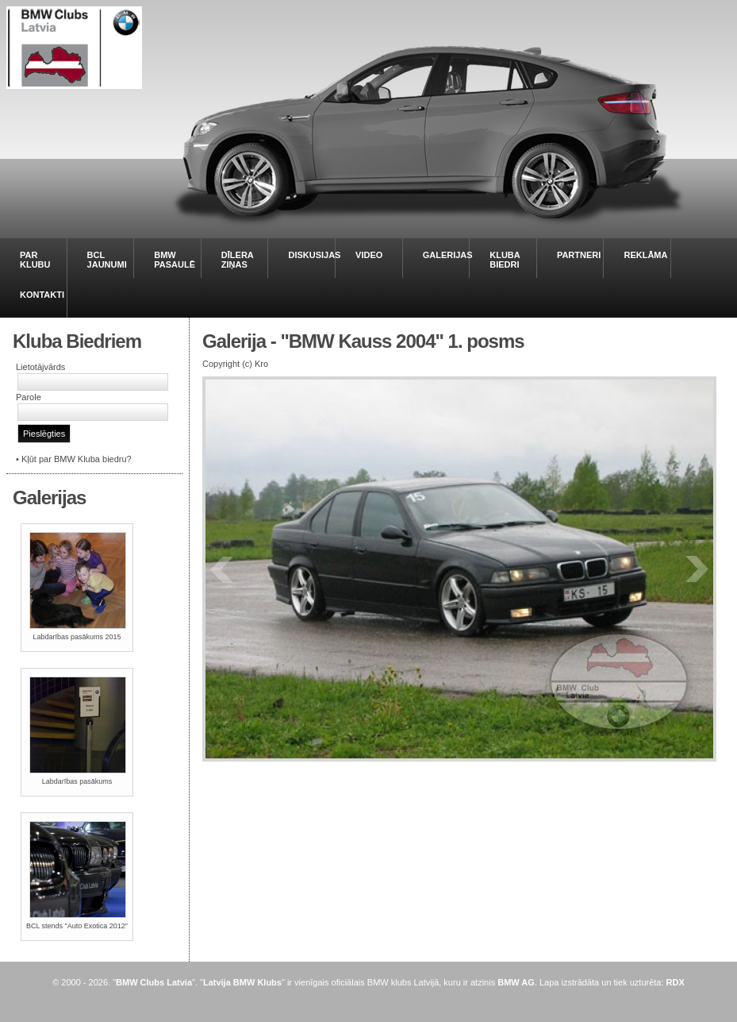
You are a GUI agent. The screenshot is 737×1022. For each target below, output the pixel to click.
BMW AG (516, 982)
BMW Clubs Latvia (154, 982)
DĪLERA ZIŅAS (237, 259)
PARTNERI (579, 255)
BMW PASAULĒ (174, 259)
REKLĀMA (645, 255)
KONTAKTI (42, 294)
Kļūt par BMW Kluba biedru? (76, 459)
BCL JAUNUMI (107, 259)
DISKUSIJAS (314, 255)
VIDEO (368, 255)
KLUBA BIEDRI (504, 259)
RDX (675, 982)
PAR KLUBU (35, 259)
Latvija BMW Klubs (242, 982)
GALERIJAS (448, 255)
